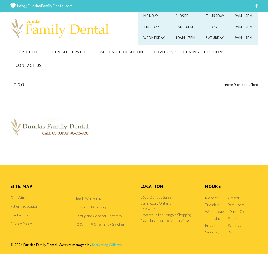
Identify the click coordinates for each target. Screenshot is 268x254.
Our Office (28, 51)
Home (229, 84)
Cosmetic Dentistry (91, 207)
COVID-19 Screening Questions (189, 51)
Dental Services (70, 51)
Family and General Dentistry (98, 215)
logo (255, 84)
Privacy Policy (21, 223)
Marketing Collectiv (107, 245)
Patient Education (121, 51)
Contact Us (29, 65)
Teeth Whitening (88, 198)
